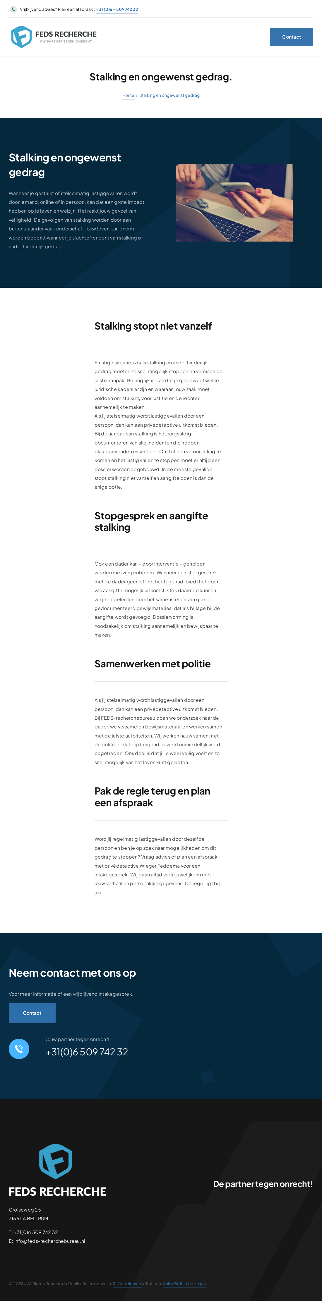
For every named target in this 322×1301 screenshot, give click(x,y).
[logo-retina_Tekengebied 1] (54, 26)
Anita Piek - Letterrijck (184, 1283)
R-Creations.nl (127, 1283)
